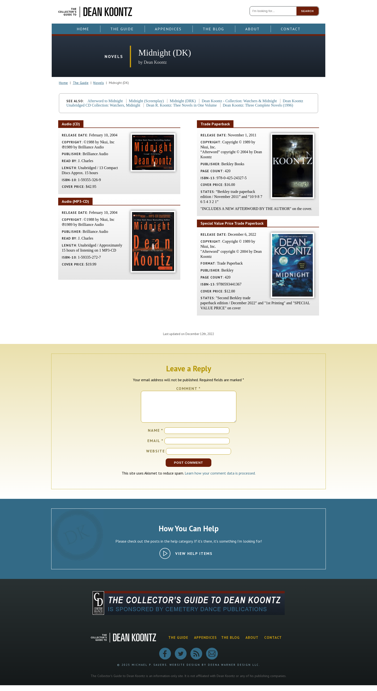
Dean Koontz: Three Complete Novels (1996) (258, 105)
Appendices (168, 28)
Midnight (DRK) (183, 101)
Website (155, 456)
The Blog (213, 28)
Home (83, 28)
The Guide (122, 28)
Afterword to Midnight (105, 101)
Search (307, 11)
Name (155, 436)
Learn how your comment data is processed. (220, 478)
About (252, 28)
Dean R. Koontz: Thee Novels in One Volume (181, 105)
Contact (291, 28)
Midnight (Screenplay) (146, 101)
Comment (188, 388)
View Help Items (194, 559)
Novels (98, 83)
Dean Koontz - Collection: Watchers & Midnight (239, 101)
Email (155, 446)
